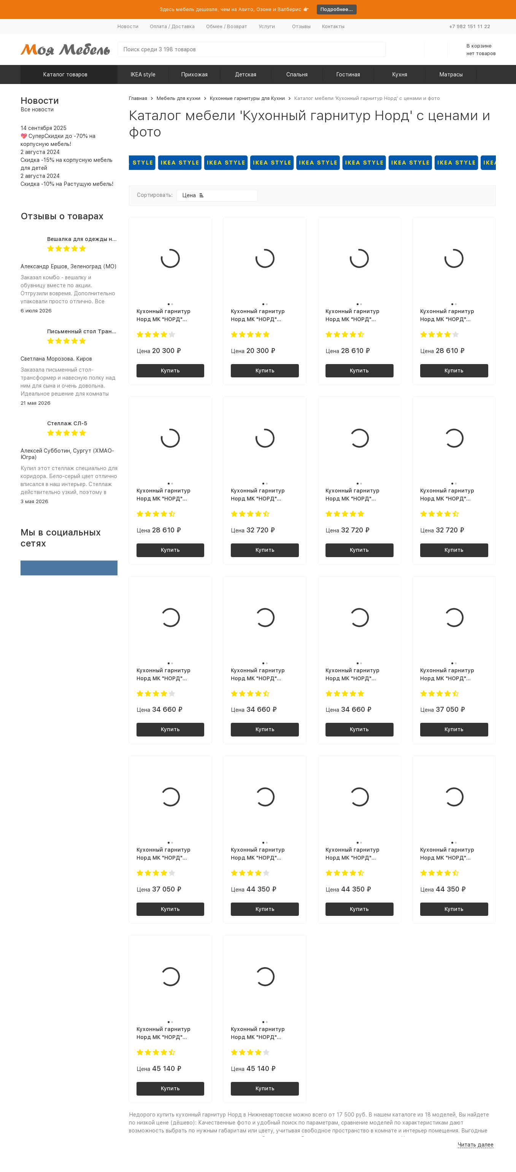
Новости (127, 26)
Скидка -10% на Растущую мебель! (67, 184)
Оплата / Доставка (172, 26)
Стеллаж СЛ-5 (67, 423)
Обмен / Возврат (226, 26)
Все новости (37, 109)
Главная (138, 98)
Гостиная (348, 74)
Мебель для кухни (178, 98)
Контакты (333, 26)
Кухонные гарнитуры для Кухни (247, 98)
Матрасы (451, 74)
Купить (170, 370)
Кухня (399, 74)
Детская (245, 74)
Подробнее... (337, 9)
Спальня (297, 74)
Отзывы (301, 26)
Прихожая (194, 74)
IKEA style (143, 74)
